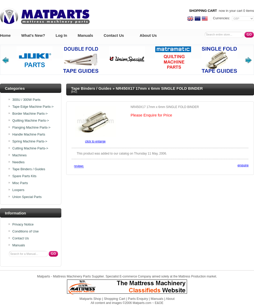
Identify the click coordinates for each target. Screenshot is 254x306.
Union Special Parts (27, 197)
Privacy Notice (23, 224)
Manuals (85, 35)
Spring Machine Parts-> (29, 141)
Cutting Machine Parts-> (30, 148)
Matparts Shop (90, 299)
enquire (243, 165)
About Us (148, 35)
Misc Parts (20, 183)
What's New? (33, 35)
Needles (18, 162)
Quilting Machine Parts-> (30, 120)
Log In (61, 35)
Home (5, 35)
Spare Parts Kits (24, 176)
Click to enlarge (95, 141)
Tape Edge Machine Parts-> (33, 107)
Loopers (18, 190)
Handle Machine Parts (28, 134)
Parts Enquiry (138, 299)
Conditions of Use (25, 231)
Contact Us (114, 35)
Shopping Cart (114, 299)
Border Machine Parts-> (30, 113)
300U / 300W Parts (26, 100)
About (170, 299)
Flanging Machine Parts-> (31, 127)
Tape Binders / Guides (91, 88)
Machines (19, 155)
